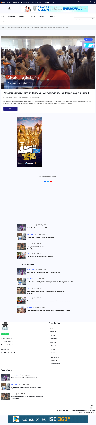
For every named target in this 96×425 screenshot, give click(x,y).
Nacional (54, 355)
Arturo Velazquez (11, 97)
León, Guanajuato (6, 338)
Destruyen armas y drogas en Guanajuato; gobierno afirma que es (48, 310)
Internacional (55, 357)
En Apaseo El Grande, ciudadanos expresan (41, 237)
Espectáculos (55, 363)
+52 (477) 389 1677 (7, 342)
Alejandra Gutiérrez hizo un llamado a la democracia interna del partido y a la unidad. (46, 92)
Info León (52, 16)
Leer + (11, 109)
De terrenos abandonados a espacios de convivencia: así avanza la (48, 301)
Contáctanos (5, 334)
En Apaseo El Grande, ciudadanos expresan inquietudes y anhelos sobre (50, 282)
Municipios (11, 16)
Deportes (42, 16)
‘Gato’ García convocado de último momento (41, 228)
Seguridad (54, 360)
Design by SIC (90, 412)
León (2, 16)
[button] (54, 9)
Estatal (53, 352)
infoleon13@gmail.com (8, 345)
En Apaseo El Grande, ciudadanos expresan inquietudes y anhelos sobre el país (32, 2)
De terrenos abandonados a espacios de (40, 256)
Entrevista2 (31, 16)
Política (21, 16)
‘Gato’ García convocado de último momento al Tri (43, 272)
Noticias (3, 22)
